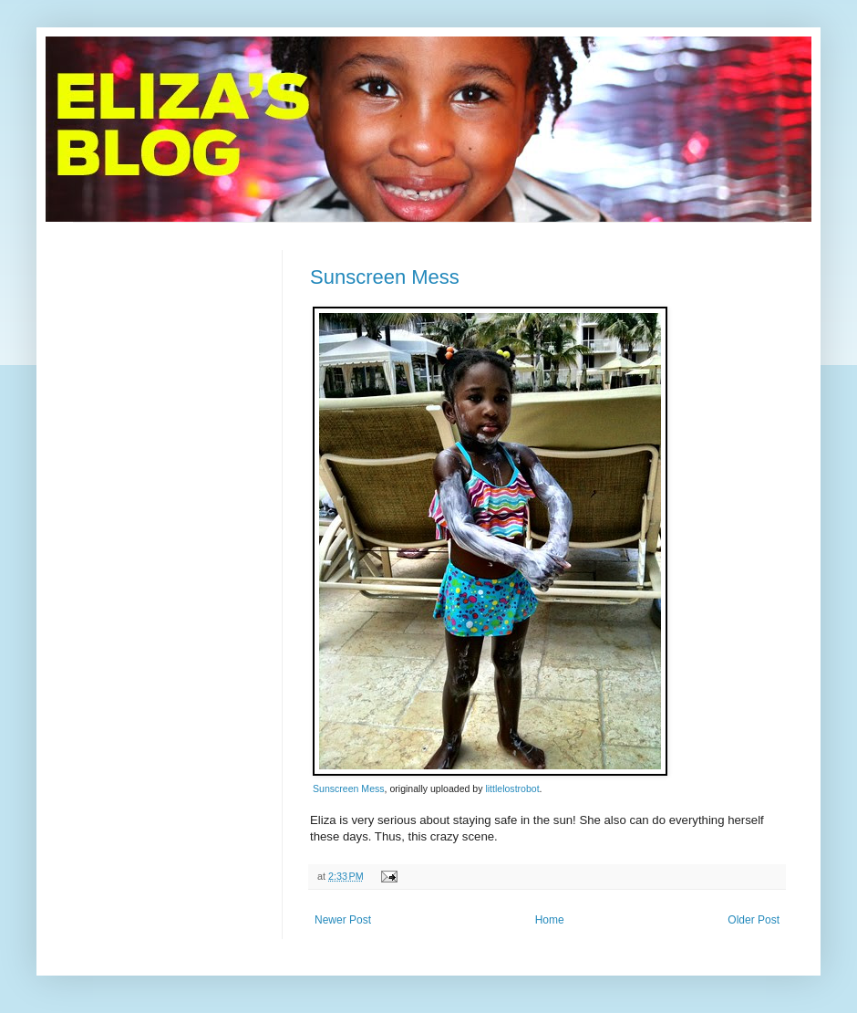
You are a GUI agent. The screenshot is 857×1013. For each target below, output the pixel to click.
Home (549, 920)
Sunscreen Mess (384, 277)
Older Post (754, 920)
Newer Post (343, 920)
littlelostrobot (512, 788)
